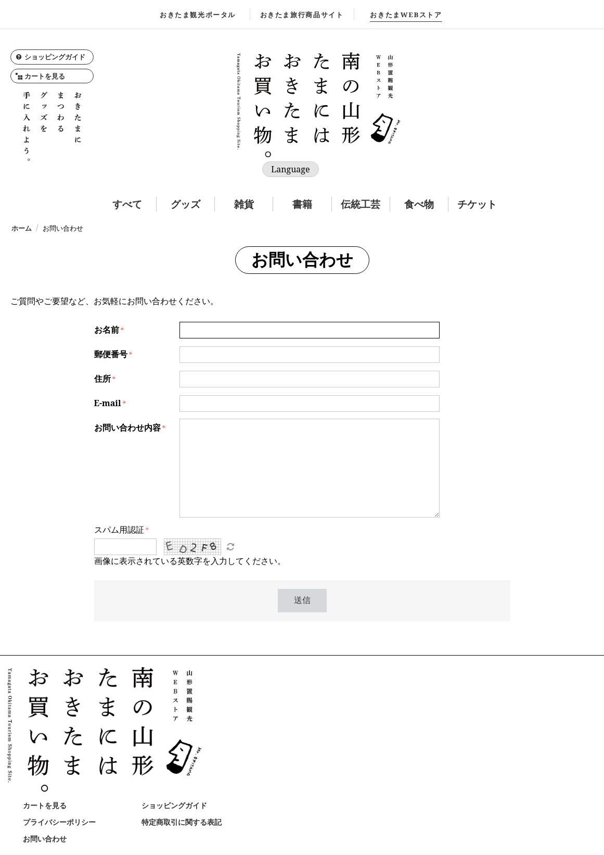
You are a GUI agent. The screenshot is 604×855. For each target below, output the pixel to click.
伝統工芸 (360, 204)
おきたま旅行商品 (302, 14)
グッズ (185, 204)
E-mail (107, 403)
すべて (127, 204)
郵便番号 (110, 354)
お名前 (106, 329)
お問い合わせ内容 (127, 427)
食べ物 (419, 204)
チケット (477, 204)
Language (290, 169)
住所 (102, 378)
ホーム (21, 228)
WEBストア (406, 14)
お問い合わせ (45, 839)
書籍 (302, 204)
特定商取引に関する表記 (182, 822)
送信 (302, 600)
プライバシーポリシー (59, 822)
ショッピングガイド (50, 56)
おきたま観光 (198, 14)
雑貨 (244, 204)
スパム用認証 (119, 529)
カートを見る (40, 76)
